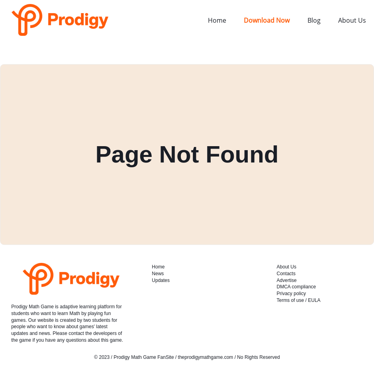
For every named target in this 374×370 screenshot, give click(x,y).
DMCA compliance (296, 287)
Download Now (267, 20)
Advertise (287, 280)
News (158, 273)
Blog (314, 20)
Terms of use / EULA (299, 300)
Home (217, 20)
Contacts (286, 273)
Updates (161, 280)
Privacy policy (291, 293)
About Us (352, 20)
